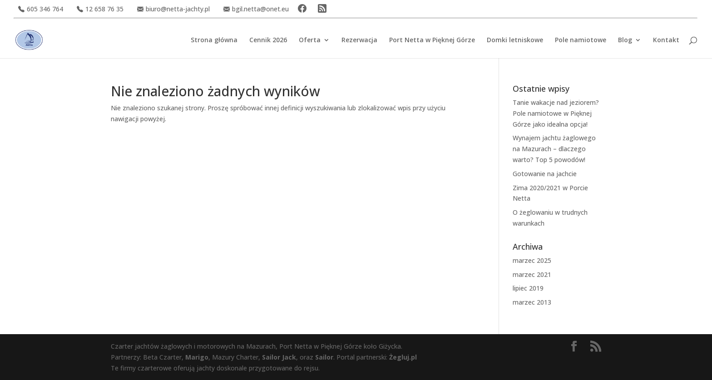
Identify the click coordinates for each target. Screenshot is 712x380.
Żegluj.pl (403, 357)
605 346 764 (40, 9)
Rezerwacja (359, 40)
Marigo (196, 357)
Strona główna (214, 40)
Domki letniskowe (515, 40)
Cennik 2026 (268, 40)
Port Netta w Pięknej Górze (432, 40)
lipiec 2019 (528, 288)
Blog (625, 40)
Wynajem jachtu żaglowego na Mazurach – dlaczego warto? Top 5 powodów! (554, 148)
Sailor (324, 357)
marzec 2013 (532, 302)
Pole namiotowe (580, 40)
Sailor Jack (279, 357)
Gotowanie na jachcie (545, 173)
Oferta (310, 40)
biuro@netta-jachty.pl (173, 9)
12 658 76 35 (100, 9)
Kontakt (666, 40)
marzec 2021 (532, 274)
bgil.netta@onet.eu (256, 9)
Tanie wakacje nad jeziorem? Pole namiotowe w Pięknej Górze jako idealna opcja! (556, 113)
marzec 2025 (532, 260)
